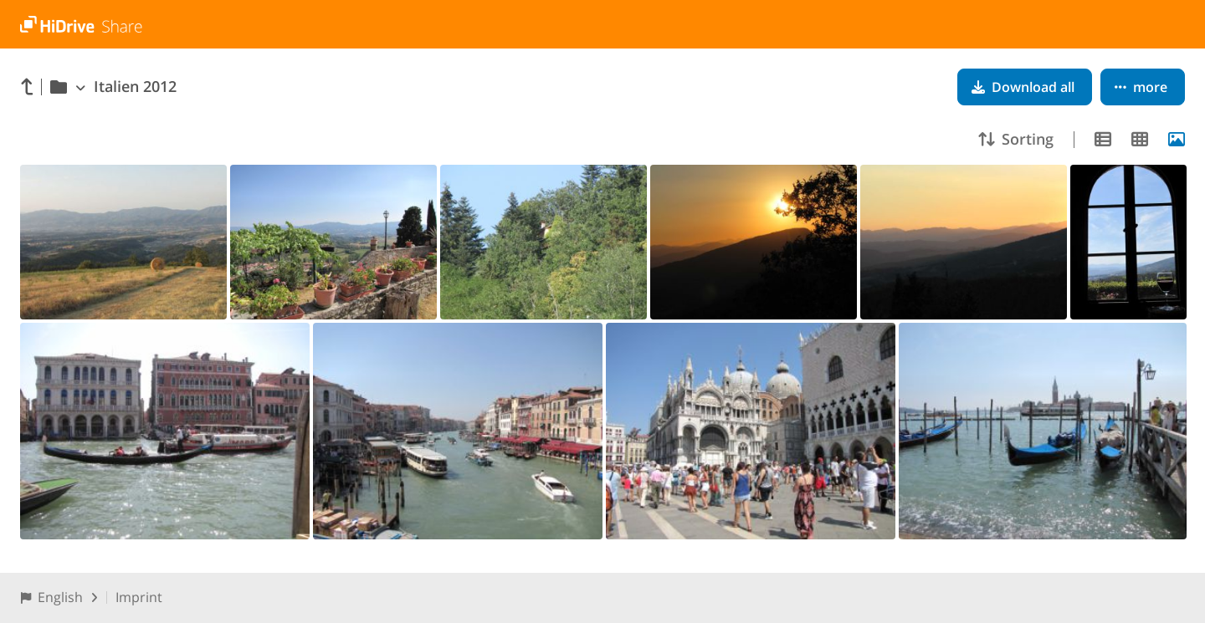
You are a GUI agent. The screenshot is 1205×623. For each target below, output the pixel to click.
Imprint (138, 597)
